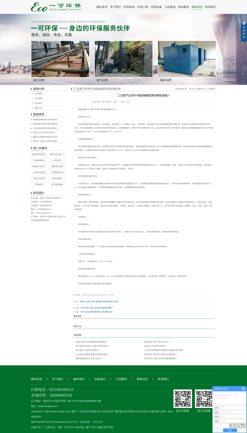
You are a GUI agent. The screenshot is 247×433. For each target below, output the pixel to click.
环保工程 (142, 6)
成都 (99, 427)
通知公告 (38, 108)
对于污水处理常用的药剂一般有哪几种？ (97, 312)
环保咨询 (129, 6)
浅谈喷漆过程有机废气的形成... (46, 124)
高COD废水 (57, 178)
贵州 (105, 427)
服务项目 (78, 379)
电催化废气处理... (39, 154)
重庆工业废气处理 (87, 301)
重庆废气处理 (101, 301)
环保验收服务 (39, 160)
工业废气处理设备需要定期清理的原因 (92, 354)
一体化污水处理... (39, 178)
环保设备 (156, 6)
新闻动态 (197, 6)
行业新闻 (38, 98)
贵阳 (110, 427)
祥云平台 (73, 422)
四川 (94, 427)
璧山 (82, 427)
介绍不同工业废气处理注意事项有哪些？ (97, 308)
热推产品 (36, 427)
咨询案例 (183, 6)
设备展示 (100, 379)
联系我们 (210, 6)
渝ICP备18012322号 (42, 422)
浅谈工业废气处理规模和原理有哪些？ (92, 342)
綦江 (88, 427)
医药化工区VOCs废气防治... (44, 132)
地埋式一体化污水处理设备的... (46, 141)
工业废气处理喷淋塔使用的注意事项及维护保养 (163, 350)
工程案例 (169, 6)
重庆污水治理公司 (140, 411)
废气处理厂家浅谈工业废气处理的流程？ (92, 346)
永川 (71, 427)
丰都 (77, 427)
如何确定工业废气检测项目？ (88, 350)
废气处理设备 (57, 184)
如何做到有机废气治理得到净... (46, 119)
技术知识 (38, 103)
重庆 (60, 427)
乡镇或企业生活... (39, 166)
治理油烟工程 (57, 172)
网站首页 (102, 6)
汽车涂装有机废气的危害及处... (46, 128)
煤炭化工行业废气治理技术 (155, 346)
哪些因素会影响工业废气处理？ (89, 358)
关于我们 (115, 6)
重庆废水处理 (122, 411)
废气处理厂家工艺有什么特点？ (157, 342)
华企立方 (98, 422)
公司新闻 (38, 94)
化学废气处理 (39, 172)
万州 (65, 427)
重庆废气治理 (57, 166)
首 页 (191, 89)
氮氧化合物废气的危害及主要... (46, 137)
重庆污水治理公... (57, 154)
